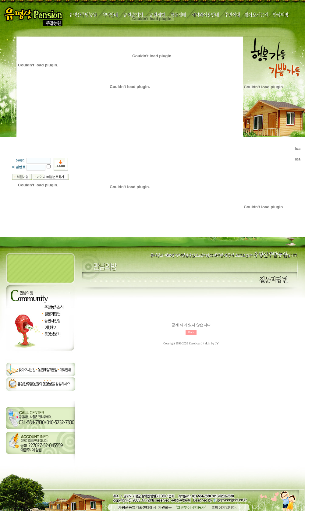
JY (217, 343)
